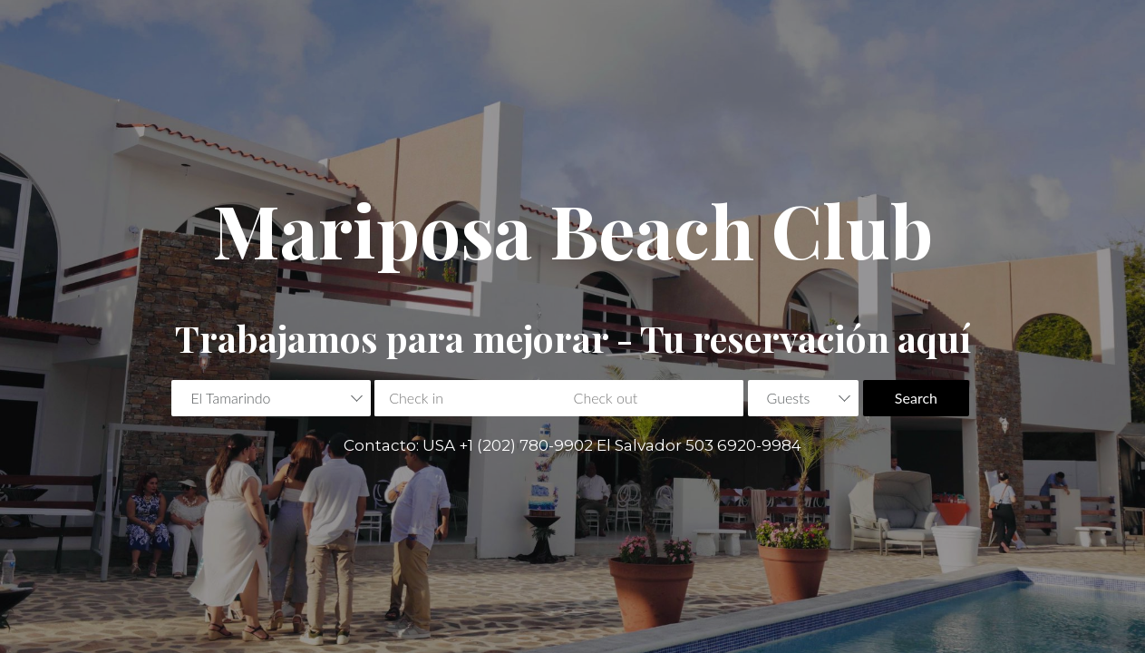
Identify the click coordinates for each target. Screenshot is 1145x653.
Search (916, 397)
